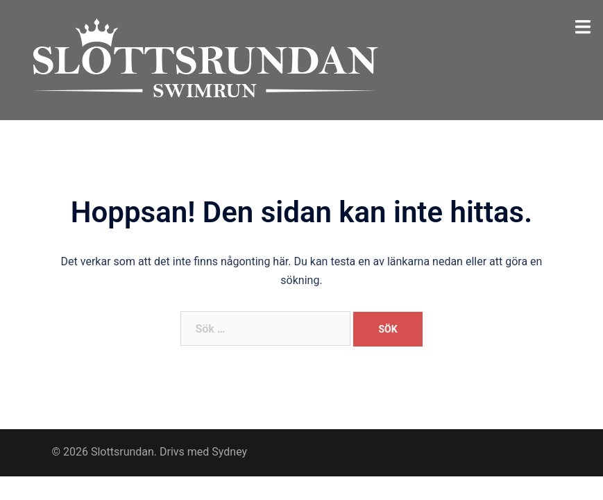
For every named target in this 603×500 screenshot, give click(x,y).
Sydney (229, 451)
